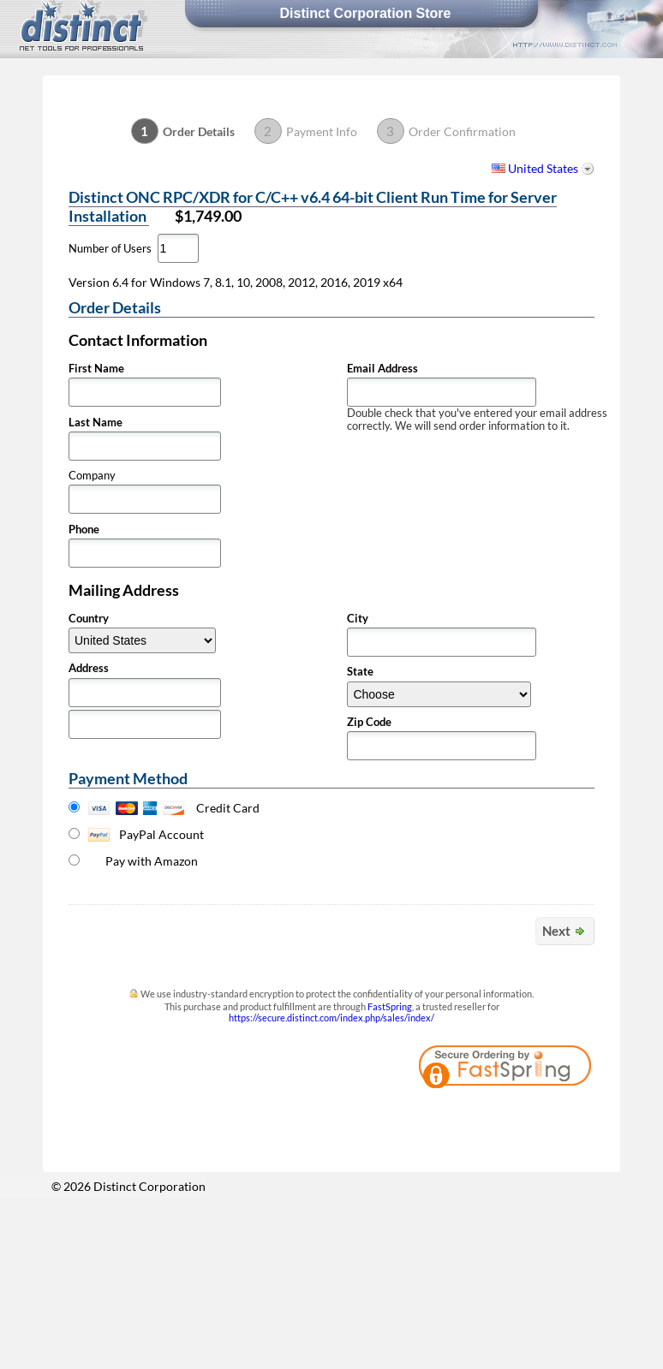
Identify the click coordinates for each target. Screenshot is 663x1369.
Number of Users (110, 248)
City (357, 618)
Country (89, 618)
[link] (547, 1115)
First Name (96, 368)
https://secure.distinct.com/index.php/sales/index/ (331, 1017)
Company (92, 475)
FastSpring (389, 1006)
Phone (84, 529)
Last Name (95, 422)
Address (89, 668)
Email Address (382, 368)
